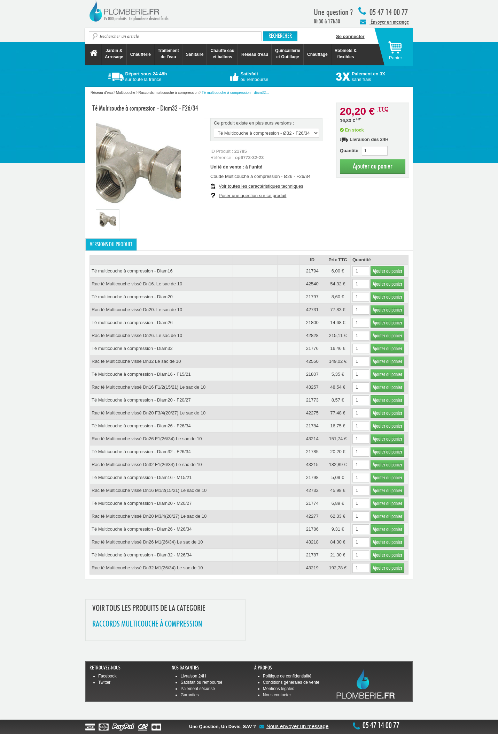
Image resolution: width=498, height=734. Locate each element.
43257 (312, 387)
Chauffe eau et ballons (222, 53)
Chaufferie (140, 54)
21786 (312, 529)
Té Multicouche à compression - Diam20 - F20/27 (141, 400)
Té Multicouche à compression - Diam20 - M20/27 (142, 503)
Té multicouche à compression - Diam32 (132, 348)
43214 (312, 438)
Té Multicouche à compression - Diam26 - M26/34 (142, 529)
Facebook (107, 676)
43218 (312, 542)
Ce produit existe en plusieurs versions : (254, 123)
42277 (312, 516)
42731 (312, 309)
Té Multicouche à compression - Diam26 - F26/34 (141, 425)
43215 (312, 464)
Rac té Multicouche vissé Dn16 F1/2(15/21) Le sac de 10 (148, 387)
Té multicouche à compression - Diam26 (132, 322)
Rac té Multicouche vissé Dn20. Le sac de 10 (137, 309)
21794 (312, 271)
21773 (312, 400)
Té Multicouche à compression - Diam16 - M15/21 (142, 477)
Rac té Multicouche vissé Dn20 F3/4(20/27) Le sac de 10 (148, 412)
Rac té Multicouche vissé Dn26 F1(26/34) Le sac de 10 (147, 438)
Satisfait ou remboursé (201, 682)
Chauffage (317, 54)
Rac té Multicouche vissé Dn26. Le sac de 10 (137, 335)
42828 (312, 335)
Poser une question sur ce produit (252, 195)
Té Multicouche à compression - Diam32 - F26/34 (141, 451)
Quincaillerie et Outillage (287, 53)
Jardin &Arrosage (114, 53)
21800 (312, 322)
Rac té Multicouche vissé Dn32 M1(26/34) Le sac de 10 (147, 567)
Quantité (349, 150)
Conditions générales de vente (291, 682)
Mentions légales (278, 688)
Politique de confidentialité (287, 676)
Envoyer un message (384, 21)
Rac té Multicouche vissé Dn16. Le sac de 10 (137, 283)
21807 (312, 374)
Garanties (189, 694)
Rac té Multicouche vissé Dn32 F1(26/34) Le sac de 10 (147, 464)
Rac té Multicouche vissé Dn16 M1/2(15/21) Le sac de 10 (149, 490)
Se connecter (350, 36)
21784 (312, 425)
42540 (312, 283)
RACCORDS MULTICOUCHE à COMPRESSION (147, 624)
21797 (312, 296)
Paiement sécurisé (197, 688)
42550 (312, 361)
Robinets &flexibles (346, 53)
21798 (312, 477)
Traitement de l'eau (168, 53)
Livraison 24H (193, 676)
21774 (312, 503)
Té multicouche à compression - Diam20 (132, 296)
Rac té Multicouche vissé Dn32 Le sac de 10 (136, 361)
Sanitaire (195, 54)
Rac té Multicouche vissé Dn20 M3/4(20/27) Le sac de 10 (149, 516)
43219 (312, 567)
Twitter (104, 682)
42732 (312, 490)
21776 (312, 348)
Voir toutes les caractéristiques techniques (261, 186)
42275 (312, 412)
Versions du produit (111, 244)
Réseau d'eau (254, 54)
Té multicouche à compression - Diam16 (132, 271)
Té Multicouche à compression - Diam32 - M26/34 (142, 554)
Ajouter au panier (372, 166)
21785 (312, 451)
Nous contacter (277, 694)
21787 (312, 554)
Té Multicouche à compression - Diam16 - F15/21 (141, 374)
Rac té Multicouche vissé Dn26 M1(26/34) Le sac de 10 (147, 542)
